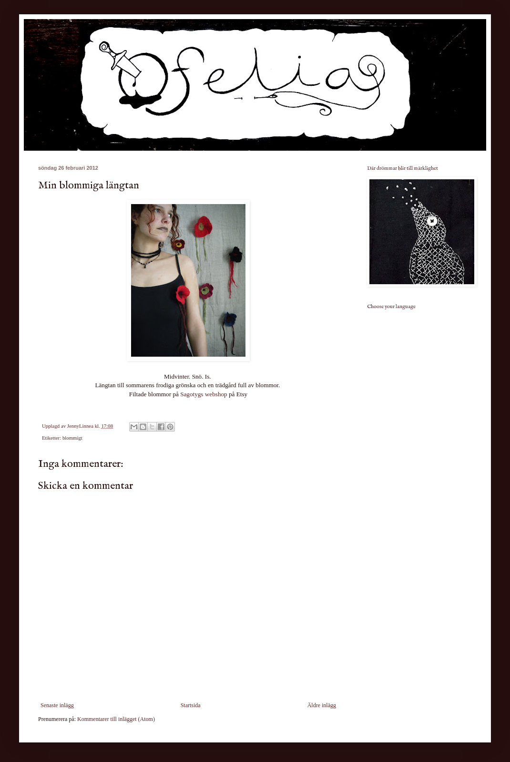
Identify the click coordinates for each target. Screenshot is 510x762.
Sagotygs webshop (203, 394)
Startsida (191, 705)
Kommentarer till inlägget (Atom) (116, 719)
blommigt (72, 438)
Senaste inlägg (57, 705)
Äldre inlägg (321, 705)
